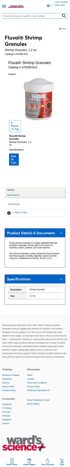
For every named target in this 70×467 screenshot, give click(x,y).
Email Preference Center (38, 400)
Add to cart (13, 159)
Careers (6, 423)
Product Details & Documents (34, 233)
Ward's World (33, 404)
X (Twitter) (7, 408)
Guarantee (7, 379)
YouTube (6, 412)
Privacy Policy (33, 386)
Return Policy (21, 212)
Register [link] (64, 2)
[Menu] (4, 7)
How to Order (8, 386)
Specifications (16, 149)
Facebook (6, 404)
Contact (30, 379)
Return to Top (15, 126)
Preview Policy (9, 390)
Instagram (6, 419)
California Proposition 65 (38, 390)
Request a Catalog (10, 375)
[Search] (32, 16)
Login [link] (57, 2)
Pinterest (6, 416)
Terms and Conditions (37, 383)
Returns (5, 383)
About (29, 375)
